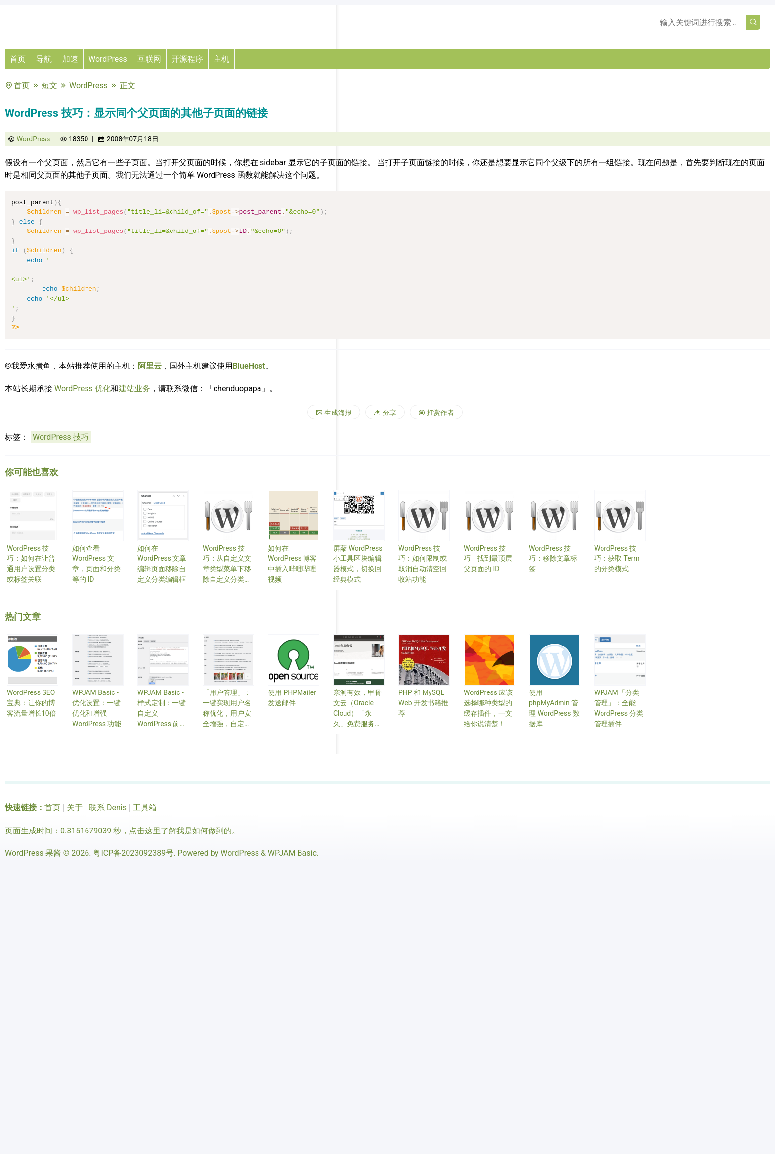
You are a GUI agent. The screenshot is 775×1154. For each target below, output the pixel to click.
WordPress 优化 (82, 388)
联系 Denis (108, 807)
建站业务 (134, 388)
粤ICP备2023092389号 (133, 853)
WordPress (107, 59)
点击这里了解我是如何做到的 (180, 830)
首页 (18, 59)
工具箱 (145, 807)
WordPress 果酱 (33, 853)
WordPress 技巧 (61, 437)
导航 (44, 59)
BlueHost (249, 365)
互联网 (149, 59)
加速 (70, 59)
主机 (221, 59)
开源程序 (187, 59)
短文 (49, 85)
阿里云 (150, 365)
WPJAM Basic (292, 853)
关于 (75, 807)
